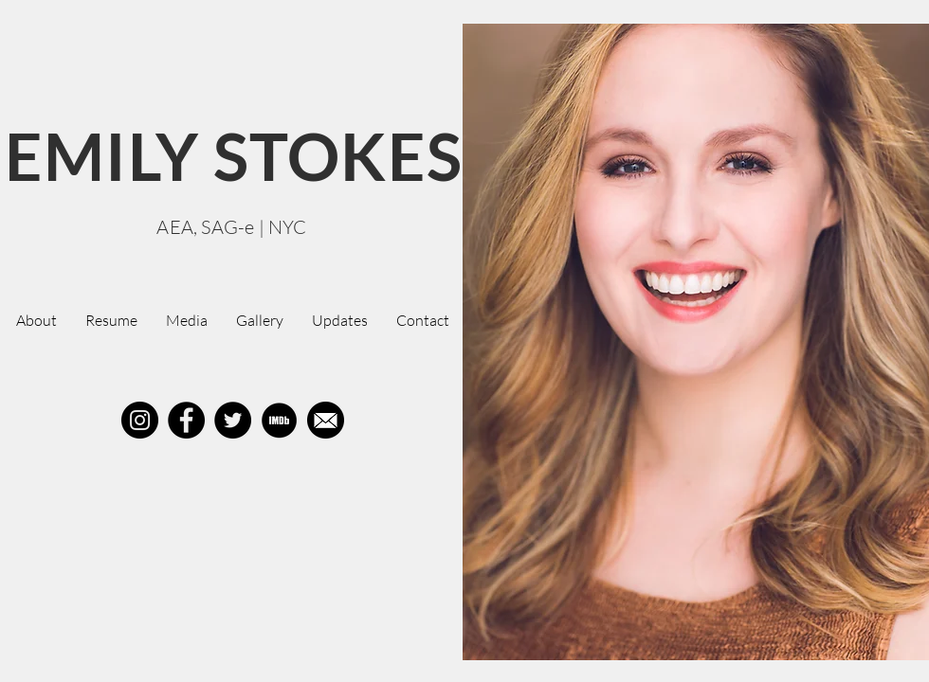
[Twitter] (232, 420)
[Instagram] (139, 420)
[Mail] (325, 420)
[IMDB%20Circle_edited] (279, 420)
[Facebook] (186, 420)
